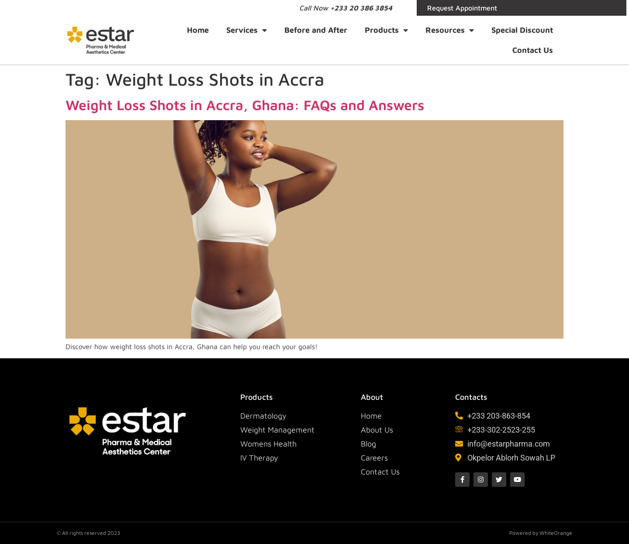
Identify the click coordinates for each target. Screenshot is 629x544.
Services (246, 30)
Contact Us (532, 50)
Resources (449, 30)
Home (198, 30)
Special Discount (522, 30)
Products (386, 30)
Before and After (315, 30)
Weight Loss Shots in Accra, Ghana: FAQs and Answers (245, 105)
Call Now (345, 8)
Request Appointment (462, 8)
